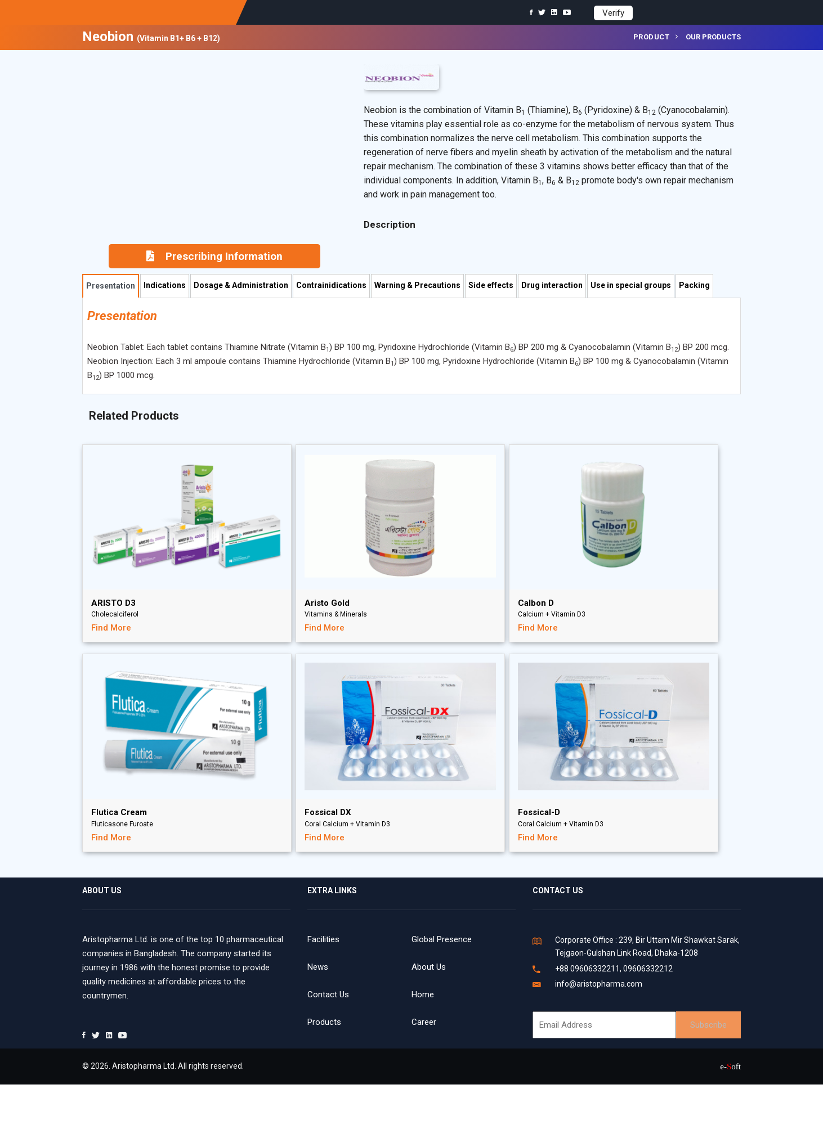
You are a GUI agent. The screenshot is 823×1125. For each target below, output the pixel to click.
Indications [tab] (165, 285)
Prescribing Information (214, 256)
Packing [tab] (694, 285)
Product (651, 37)
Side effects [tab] (490, 285)
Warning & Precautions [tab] (417, 285)
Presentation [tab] (110, 285)
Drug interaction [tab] (552, 285)
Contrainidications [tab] (331, 285)
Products (324, 1022)
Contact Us (328, 994)
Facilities (323, 939)
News (317, 967)
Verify (613, 12)
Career (424, 1022)
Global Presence (442, 939)
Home (423, 994)
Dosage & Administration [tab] (241, 285)
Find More (111, 628)
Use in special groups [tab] (631, 285)
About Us (429, 967)
